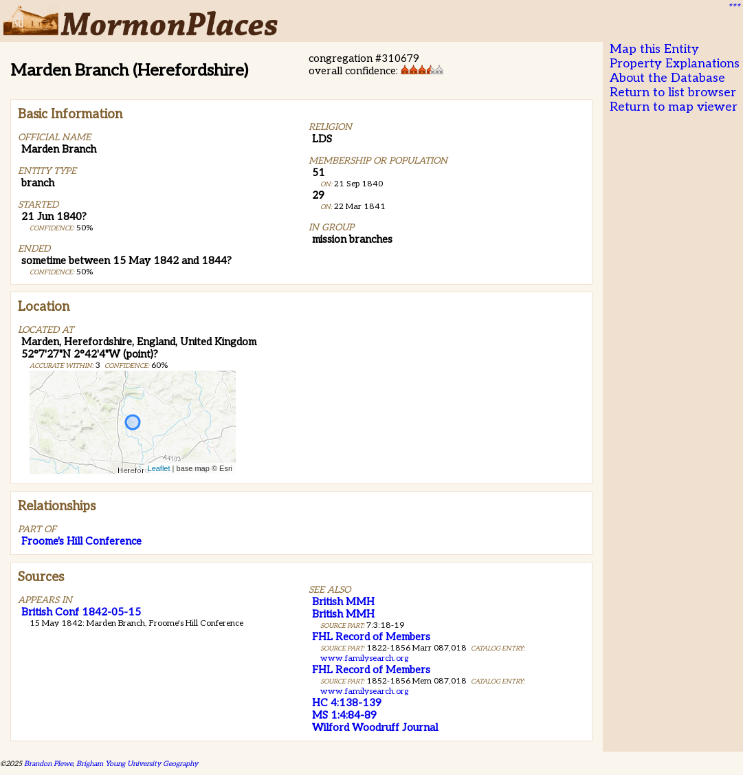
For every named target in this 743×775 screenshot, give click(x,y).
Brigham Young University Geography (137, 763)
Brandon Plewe (48, 763)
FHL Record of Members (371, 637)
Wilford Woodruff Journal (375, 727)
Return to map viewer (674, 107)
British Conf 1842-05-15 (81, 612)
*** (733, 7)
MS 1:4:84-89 (344, 715)
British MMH (343, 602)
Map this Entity (654, 49)
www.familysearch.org (364, 658)
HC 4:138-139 (346, 703)
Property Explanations (675, 63)
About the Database (667, 78)
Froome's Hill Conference (81, 541)
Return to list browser (673, 92)
